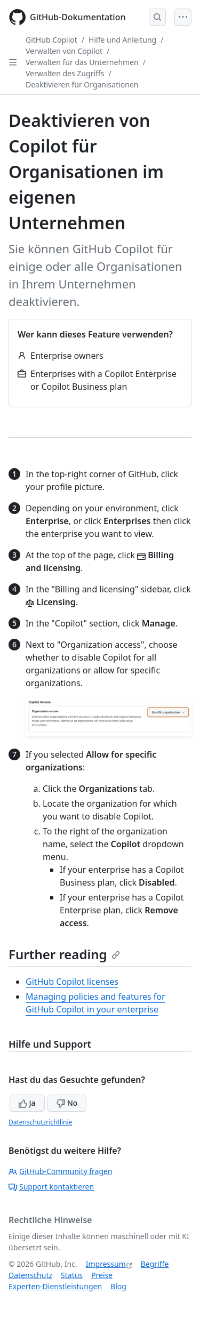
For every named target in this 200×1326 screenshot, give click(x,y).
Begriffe (155, 1264)
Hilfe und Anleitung (122, 40)
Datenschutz (30, 1275)
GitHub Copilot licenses (72, 981)
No (67, 1103)
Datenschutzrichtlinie (40, 1122)
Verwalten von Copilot (64, 51)
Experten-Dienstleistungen (55, 1286)
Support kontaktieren (51, 1187)
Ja (27, 1103)
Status (72, 1275)
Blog (118, 1286)
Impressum (106, 1264)
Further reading (64, 954)
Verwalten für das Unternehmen (82, 62)
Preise (102, 1275)
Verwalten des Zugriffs (65, 73)
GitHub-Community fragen (61, 1171)
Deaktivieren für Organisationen (82, 84)
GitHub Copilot (51, 40)
